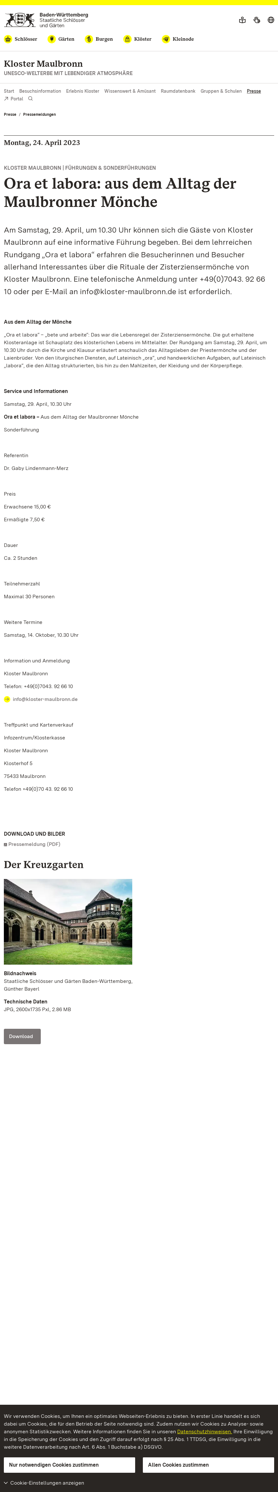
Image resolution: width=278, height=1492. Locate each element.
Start (9, 91)
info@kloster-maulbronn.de (45, 699)
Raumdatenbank (178, 91)
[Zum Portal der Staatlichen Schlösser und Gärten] (46, 20)
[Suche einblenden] (30, 98)
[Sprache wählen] (271, 20)
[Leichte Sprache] (242, 20)
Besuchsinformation (40, 91)
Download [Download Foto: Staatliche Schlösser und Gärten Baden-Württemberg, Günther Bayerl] (21, 1036)
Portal (13, 99)
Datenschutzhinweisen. (204, 1431)
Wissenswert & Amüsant (130, 91)
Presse (254, 91)
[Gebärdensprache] (257, 20)
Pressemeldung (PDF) (34, 844)
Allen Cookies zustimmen (178, 1465)
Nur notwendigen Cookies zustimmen (54, 1465)
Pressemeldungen (39, 114)
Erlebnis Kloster (82, 91)
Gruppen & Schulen (221, 91)
